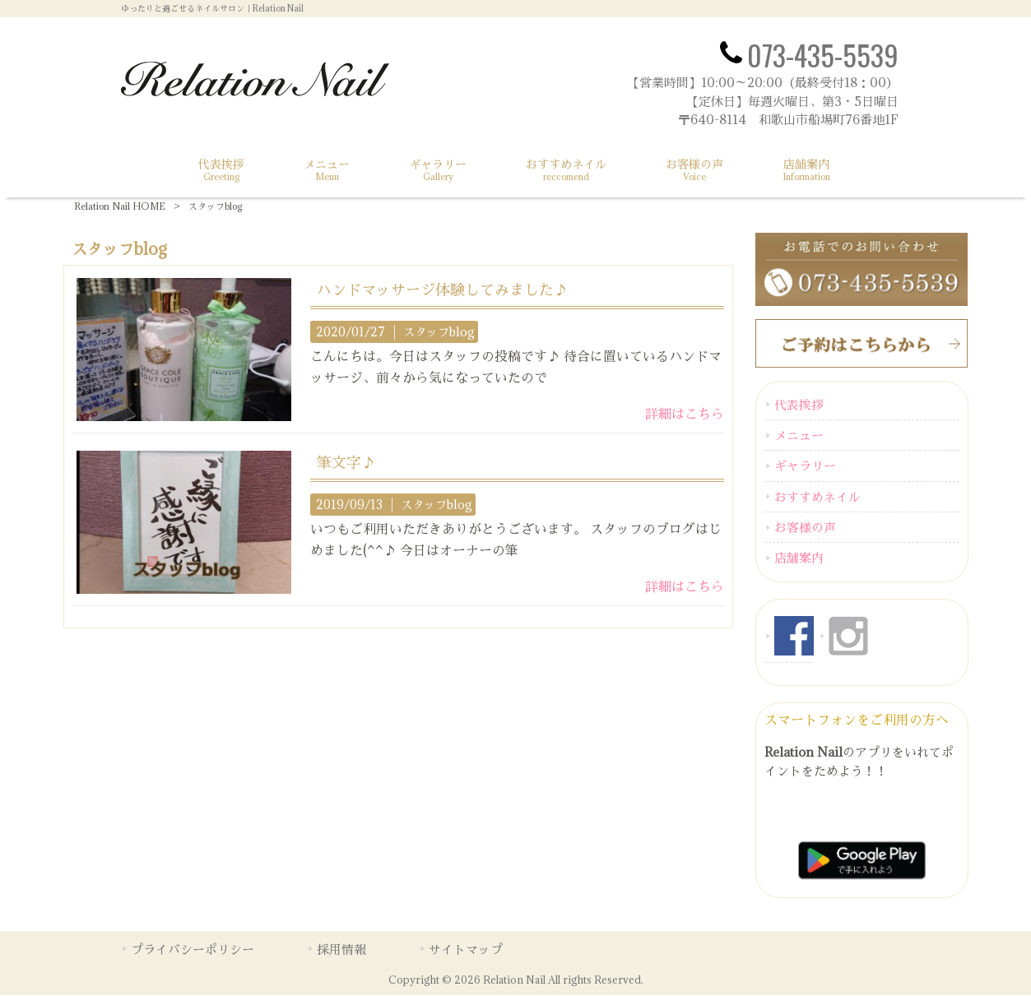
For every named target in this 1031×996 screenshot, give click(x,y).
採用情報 (341, 949)
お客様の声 (805, 527)
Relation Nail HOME (119, 206)
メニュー (799, 435)
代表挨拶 (799, 404)
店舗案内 (799, 558)
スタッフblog (439, 332)
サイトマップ (466, 949)
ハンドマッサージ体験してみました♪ (443, 289)
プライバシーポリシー (192, 949)
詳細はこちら (684, 414)
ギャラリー (805, 466)
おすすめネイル (817, 497)
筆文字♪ (346, 462)
